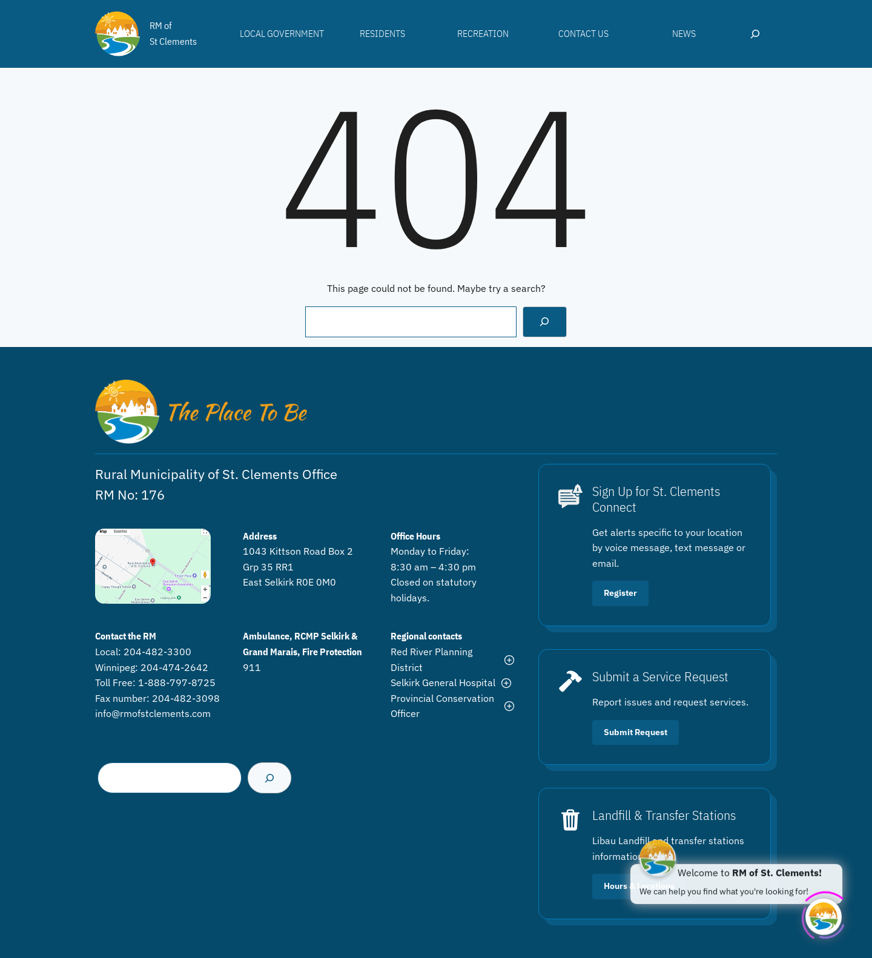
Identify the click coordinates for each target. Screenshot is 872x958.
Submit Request (635, 732)
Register (620, 592)
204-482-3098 (186, 698)
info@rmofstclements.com (153, 713)
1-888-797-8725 (177, 682)
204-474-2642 (174, 667)
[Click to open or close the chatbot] (823, 914)
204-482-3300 (157, 652)
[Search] (545, 321)
